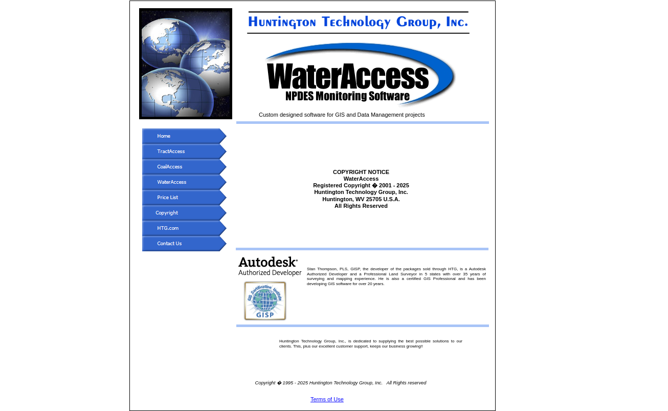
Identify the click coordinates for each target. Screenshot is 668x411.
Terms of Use (327, 399)
